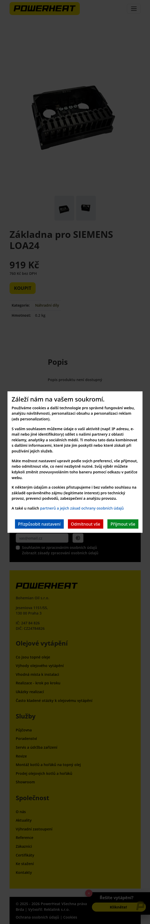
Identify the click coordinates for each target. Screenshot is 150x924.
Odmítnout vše (85, 524)
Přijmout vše (122, 524)
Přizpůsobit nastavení (39, 524)
